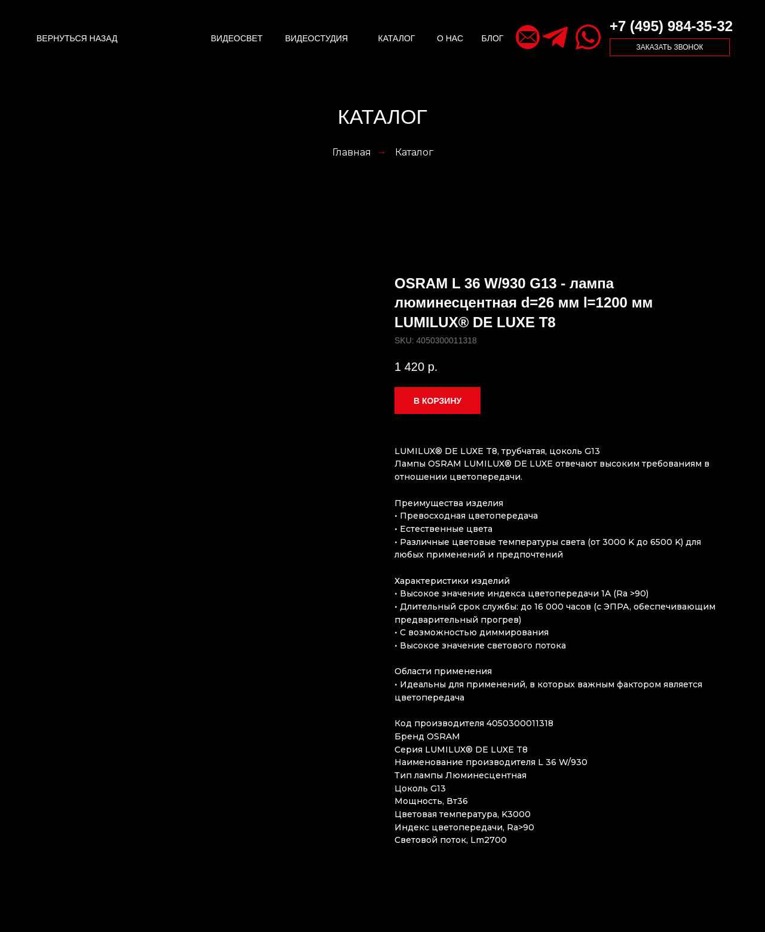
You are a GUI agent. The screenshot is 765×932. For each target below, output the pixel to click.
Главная (351, 152)
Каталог (414, 152)
